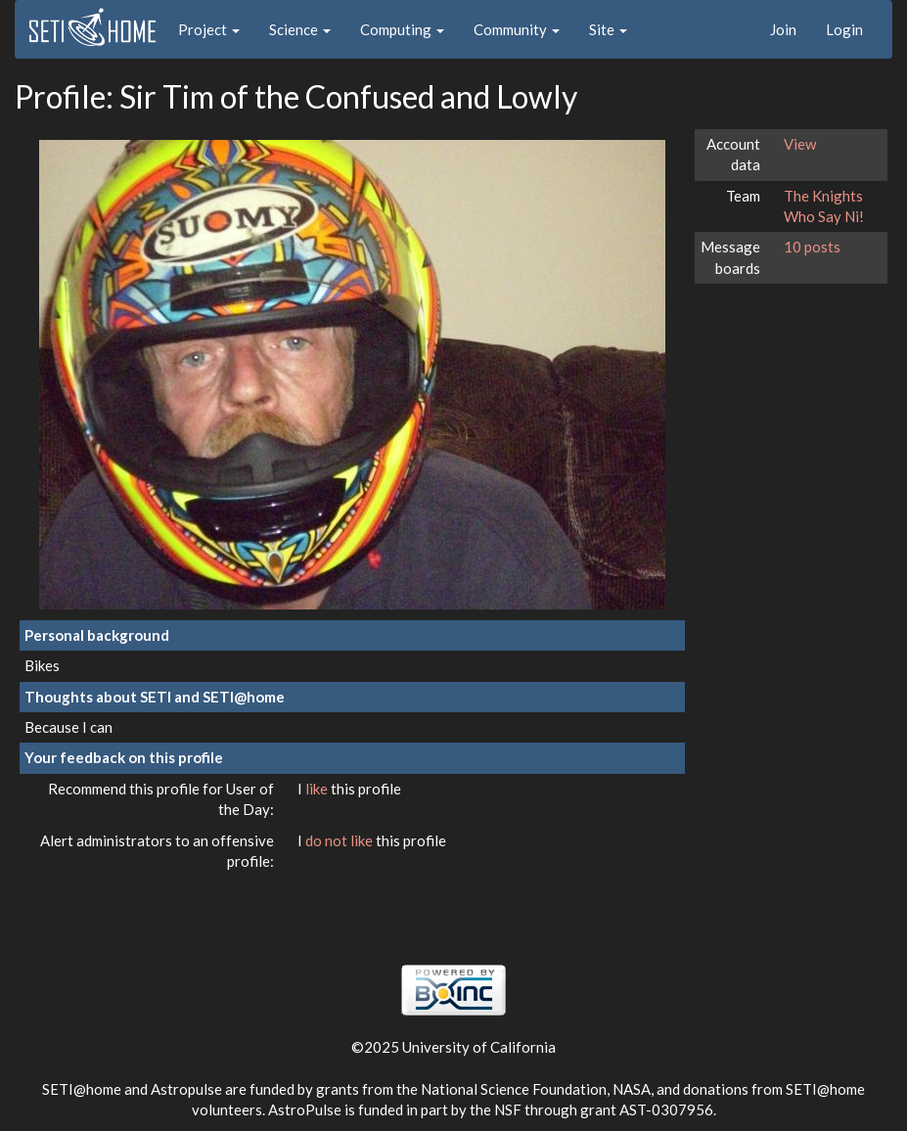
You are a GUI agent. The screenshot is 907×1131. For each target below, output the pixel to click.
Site (608, 29)
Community (517, 29)
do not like (340, 840)
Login (844, 29)
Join (783, 29)
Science (300, 29)
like (318, 788)
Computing (402, 29)
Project (209, 29)
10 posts (812, 246)
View (800, 144)
